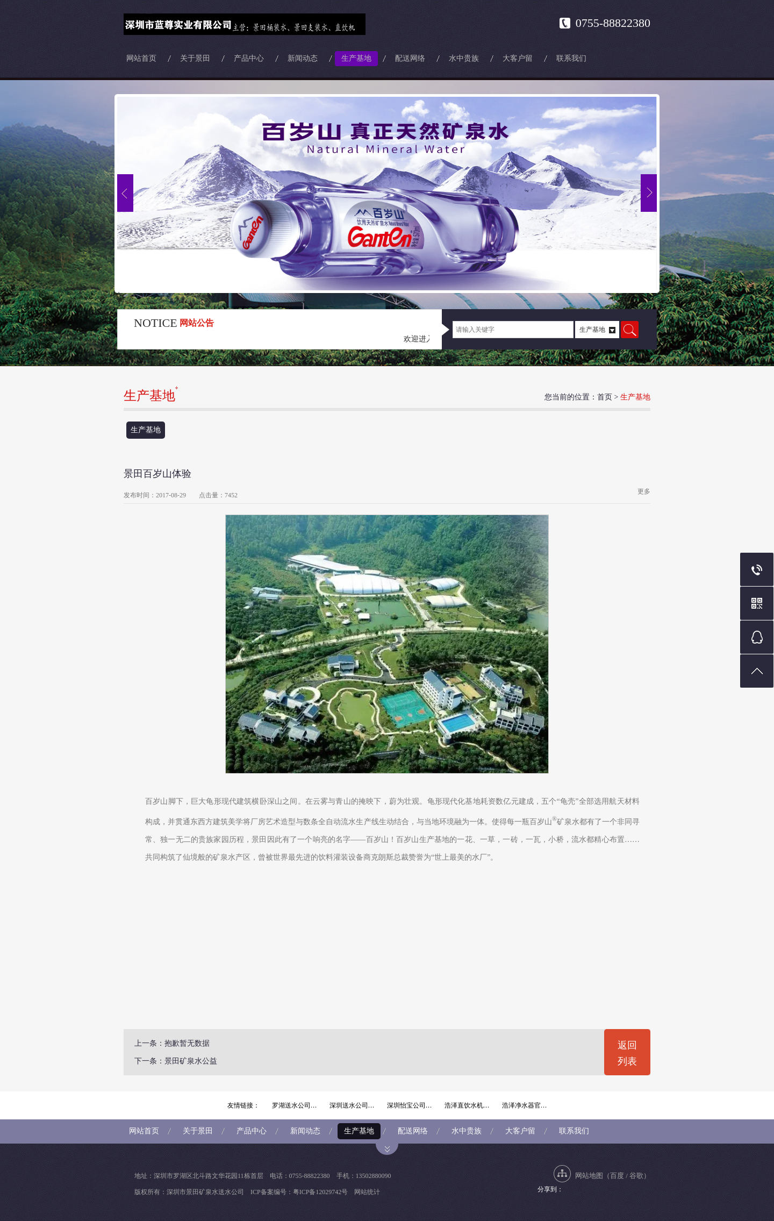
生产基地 (356, 58)
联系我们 (571, 58)
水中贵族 (464, 58)
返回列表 (627, 1053)
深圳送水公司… (352, 1105)
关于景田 (195, 58)
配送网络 (410, 58)
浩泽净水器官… (524, 1105)
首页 (604, 397)
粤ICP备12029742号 (320, 1192)
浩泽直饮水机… (467, 1105)
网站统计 (367, 1192)
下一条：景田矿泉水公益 (175, 1061)
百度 (617, 1176)
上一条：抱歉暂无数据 (172, 1043)
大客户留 (518, 58)
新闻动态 (303, 58)
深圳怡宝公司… (409, 1105)
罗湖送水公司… (294, 1105)
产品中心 (249, 58)
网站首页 (141, 58)
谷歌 (636, 1176)
